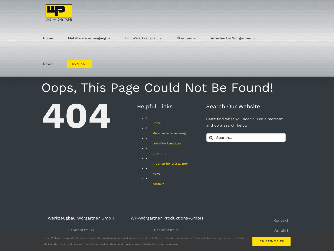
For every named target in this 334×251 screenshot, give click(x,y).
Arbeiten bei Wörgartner (170, 163)
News (156, 173)
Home (157, 123)
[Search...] (246, 137)
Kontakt (158, 183)
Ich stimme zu (271, 241)
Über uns (159, 153)
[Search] (211, 137)
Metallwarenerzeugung (169, 133)
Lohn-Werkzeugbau (167, 143)
